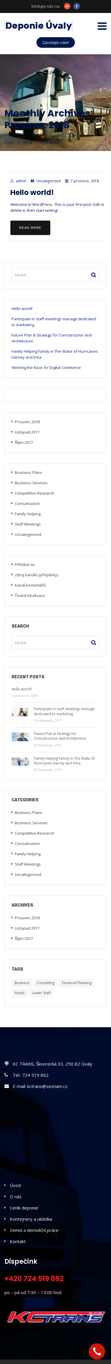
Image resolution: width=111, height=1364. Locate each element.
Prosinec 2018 (27, 421)
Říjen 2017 (24, 442)
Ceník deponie (24, 1208)
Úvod (15, 1185)
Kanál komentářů (30, 585)
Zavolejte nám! (55, 42)
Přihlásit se (25, 564)
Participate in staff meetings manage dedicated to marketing (54, 321)
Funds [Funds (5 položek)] (20, 992)
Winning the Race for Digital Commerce (46, 367)
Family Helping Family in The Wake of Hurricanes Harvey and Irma (55, 354)
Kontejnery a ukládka (31, 1219)
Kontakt (18, 1241)
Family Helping (28, 513)
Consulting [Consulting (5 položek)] (45, 982)
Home (9, 142)
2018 (28, 142)
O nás (16, 1196)
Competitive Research (34, 493)
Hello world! (32, 192)
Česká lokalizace (30, 595)
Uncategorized (48, 180)
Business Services (31, 482)
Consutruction (27, 503)
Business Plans (28, 472)
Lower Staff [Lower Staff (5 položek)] (41, 992)
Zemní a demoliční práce (34, 1230)
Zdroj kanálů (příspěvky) (36, 574)
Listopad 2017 (27, 432)
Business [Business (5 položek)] (22, 982)
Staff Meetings (28, 524)
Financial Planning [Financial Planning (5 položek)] (76, 982)
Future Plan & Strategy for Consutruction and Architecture (52, 338)
